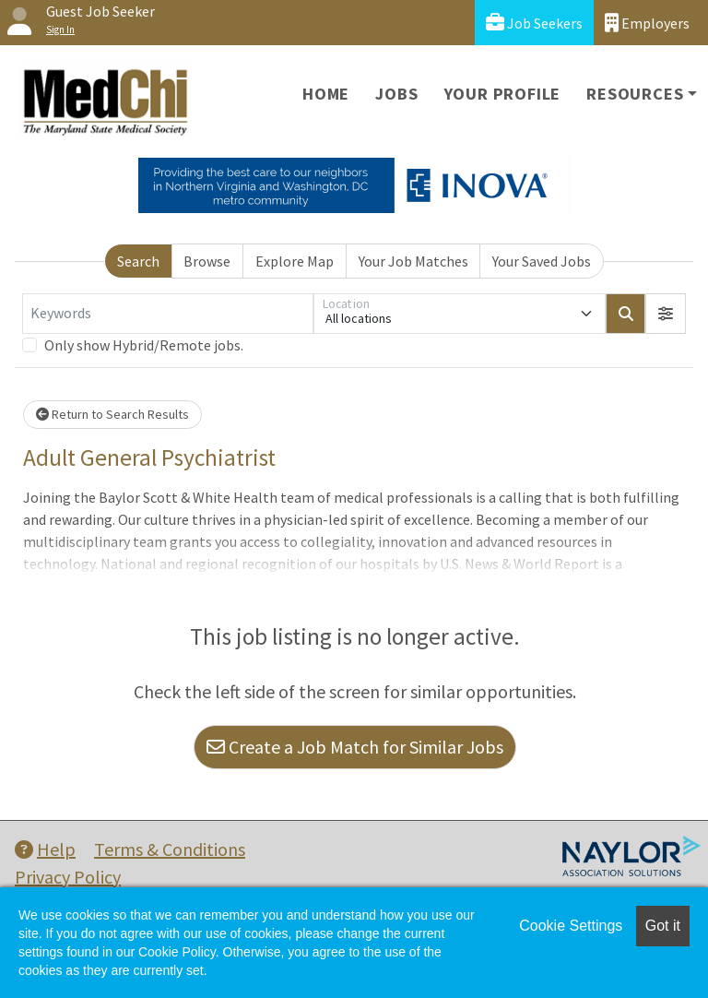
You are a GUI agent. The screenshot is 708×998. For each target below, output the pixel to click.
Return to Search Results (112, 414)
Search (138, 261)
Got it (662, 925)
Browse (206, 261)
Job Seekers (534, 22)
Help (45, 849)
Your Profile (502, 93)
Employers (647, 22)
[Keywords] (167, 313)
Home (325, 93)
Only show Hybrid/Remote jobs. (143, 345)
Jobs (396, 93)
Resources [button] (634, 93)
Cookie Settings (570, 925)
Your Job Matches (413, 261)
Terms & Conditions (169, 849)
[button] (665, 313)
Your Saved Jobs (541, 261)
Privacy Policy (68, 876)
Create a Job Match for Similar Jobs (354, 746)
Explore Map (294, 261)
